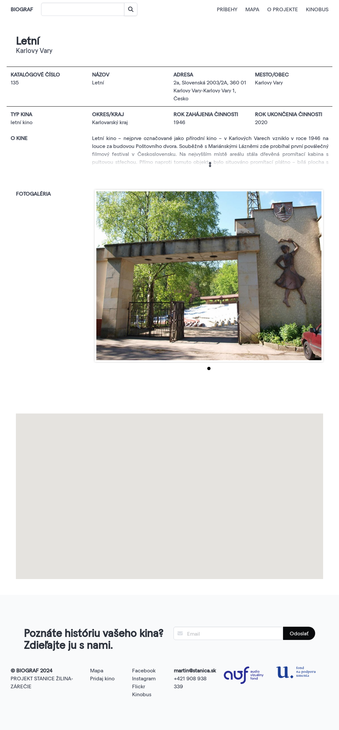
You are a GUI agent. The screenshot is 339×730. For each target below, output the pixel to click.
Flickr (138, 686)
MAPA (252, 9)
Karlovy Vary (269, 82)
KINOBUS (317, 9)
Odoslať (299, 633)
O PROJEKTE (282, 9)
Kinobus (141, 694)
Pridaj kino (102, 678)
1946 (179, 122)
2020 (261, 122)
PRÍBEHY (227, 9)
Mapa (96, 670)
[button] (169, 490)
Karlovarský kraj (110, 122)
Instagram (144, 678)
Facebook (144, 670)
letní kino (21, 122)
